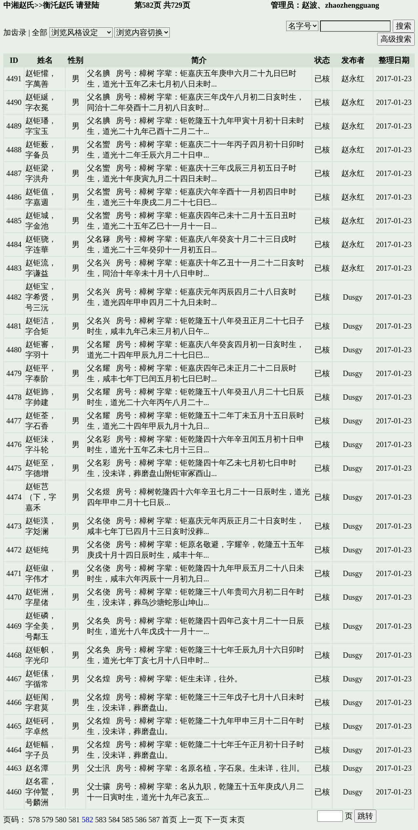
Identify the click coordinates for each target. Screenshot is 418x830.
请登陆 (87, 5)
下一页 (216, 819)
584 (114, 819)
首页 (169, 819)
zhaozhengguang (352, 5)
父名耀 (98, 344)
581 (74, 819)
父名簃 (98, 239)
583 (101, 819)
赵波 (309, 5)
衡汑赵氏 (58, 5)
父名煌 (98, 678)
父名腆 (98, 73)
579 (47, 819)
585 (127, 819)
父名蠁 (98, 144)
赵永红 (353, 78)
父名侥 (98, 520)
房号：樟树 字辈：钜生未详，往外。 (179, 678)
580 (61, 819)
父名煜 (98, 491)
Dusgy (353, 297)
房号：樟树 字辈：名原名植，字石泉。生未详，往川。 (210, 768)
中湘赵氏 (18, 5)
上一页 (190, 819)
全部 (39, 32)
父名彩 (98, 439)
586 (141, 819)
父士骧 (98, 786)
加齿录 (15, 32)
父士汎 (98, 768)
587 (154, 819)
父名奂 (98, 620)
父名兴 (98, 262)
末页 (237, 819)
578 (34, 819)
